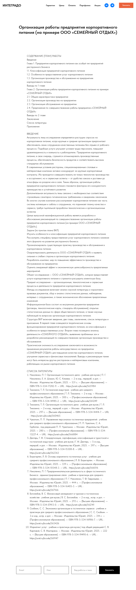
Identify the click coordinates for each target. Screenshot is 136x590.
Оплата (72, 5)
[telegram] (112, 5)
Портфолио (85, 5)
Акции (97, 5)
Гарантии (50, 5)
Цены (61, 5)
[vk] (107, 5)
